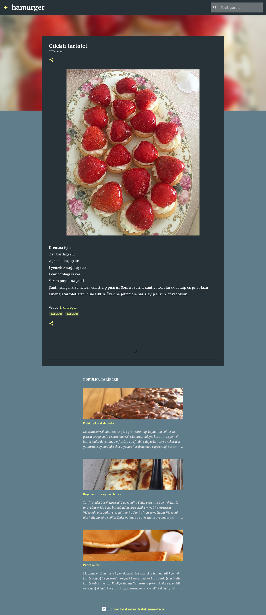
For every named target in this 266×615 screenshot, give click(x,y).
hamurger (28, 7)
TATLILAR (72, 313)
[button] (51, 60)
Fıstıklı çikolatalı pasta (98, 423)
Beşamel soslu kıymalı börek (102, 494)
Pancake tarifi (92, 565)
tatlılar (56, 313)
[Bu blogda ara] (241, 7)
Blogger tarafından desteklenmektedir (133, 609)
